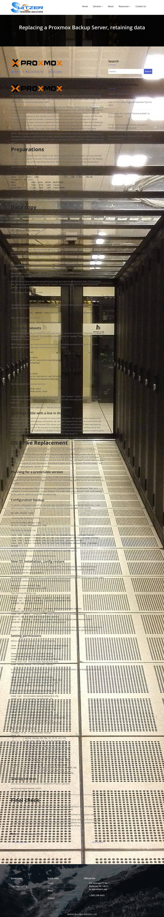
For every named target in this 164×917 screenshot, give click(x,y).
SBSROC (17, 72)
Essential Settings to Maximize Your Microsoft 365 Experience (130, 138)
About (111, 6)
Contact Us (141, 6)
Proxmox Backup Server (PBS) (33, 96)
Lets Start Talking (19, 886)
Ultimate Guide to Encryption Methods (126, 93)
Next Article (98, 842)
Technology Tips (34, 834)
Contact (51, 898)
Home (85, 6)
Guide (23, 834)
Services (97, 6)
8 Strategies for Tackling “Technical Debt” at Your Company (128, 115)
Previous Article (19, 842)
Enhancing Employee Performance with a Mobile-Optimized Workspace (127, 126)
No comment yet (35, 72)
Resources (124, 6)
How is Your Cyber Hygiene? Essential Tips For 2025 (130, 104)
